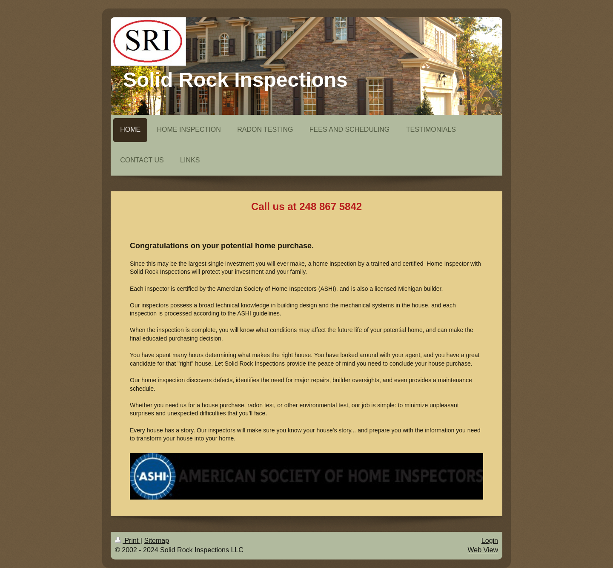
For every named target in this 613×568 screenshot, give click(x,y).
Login (489, 540)
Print (127, 540)
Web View (483, 550)
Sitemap (156, 540)
